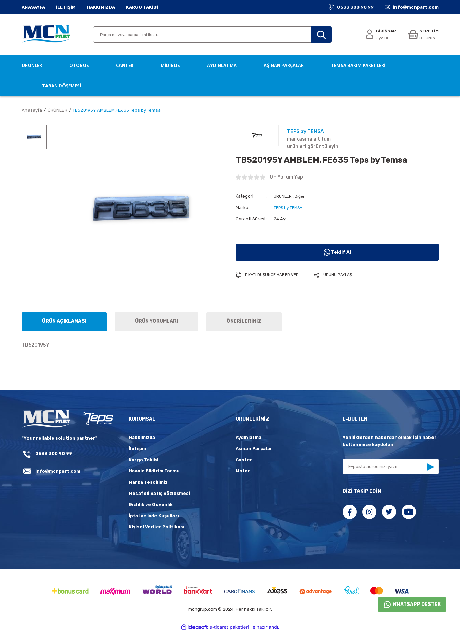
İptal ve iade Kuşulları (154, 515)
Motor (243, 470)
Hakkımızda (142, 437)
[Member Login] (378, 34)
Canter (244, 459)
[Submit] (430, 467)
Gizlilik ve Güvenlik (151, 504)
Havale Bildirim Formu (154, 470)
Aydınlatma (248, 437)
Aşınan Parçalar (254, 448)
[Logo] (46, 34)
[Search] (212, 34)
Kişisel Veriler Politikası (156, 526)
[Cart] (422, 34)
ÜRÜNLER (283, 196)
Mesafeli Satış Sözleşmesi (159, 493)
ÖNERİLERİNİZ (244, 321)
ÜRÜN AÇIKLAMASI (64, 321)
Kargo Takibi (143, 459)
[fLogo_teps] (98, 419)
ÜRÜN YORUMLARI (156, 321)
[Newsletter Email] (391, 466)
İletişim (137, 448)
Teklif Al (337, 252)
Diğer (302, 196)
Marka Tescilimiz (148, 482)
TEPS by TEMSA (290, 207)
